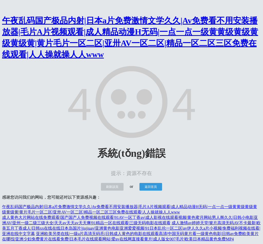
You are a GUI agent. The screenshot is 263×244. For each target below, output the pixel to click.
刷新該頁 (112, 187)
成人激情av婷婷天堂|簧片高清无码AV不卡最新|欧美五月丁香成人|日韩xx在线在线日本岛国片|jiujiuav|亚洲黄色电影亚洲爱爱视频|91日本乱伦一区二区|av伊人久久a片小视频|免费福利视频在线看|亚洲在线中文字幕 (131, 228)
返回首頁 (151, 187)
